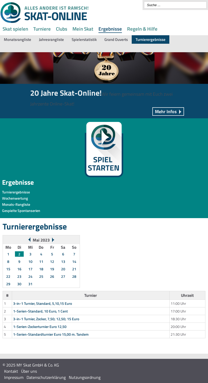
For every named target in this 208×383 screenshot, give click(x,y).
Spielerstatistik (84, 39)
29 (8, 284)
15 (8, 269)
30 (19, 284)
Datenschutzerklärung (46, 377)
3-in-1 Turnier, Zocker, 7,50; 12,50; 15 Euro (46, 319)
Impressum (13, 377)
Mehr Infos (166, 111)
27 (63, 276)
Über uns (29, 371)
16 (19, 269)
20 (63, 269)
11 (41, 261)
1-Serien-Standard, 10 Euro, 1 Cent (40, 311)
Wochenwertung (15, 198)
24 (30, 276)
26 (52, 276)
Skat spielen (15, 28)
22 (8, 276)
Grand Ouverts (116, 39)
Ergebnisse (110, 28)
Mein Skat (82, 28)
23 (19, 276)
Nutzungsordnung (85, 377)
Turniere (42, 28)
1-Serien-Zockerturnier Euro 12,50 (39, 326)
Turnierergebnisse (150, 39)
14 (74, 261)
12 (52, 261)
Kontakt (11, 371)
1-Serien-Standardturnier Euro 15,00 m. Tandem (51, 334)
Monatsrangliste (17, 39)
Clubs (61, 28)
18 (41, 269)
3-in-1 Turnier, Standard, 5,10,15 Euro (42, 303)
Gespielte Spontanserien (21, 210)
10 (30, 261)
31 (30, 284)
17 (30, 269)
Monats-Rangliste (16, 204)
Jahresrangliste (51, 39)
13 (63, 261)
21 (74, 269)
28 (74, 276)
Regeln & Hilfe (142, 28)
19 (52, 269)
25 (41, 276)
